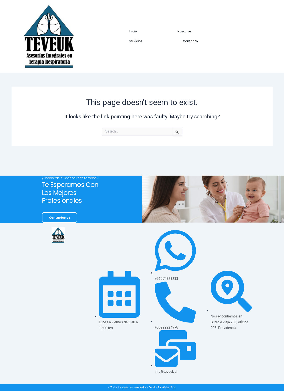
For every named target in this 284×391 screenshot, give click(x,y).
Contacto (190, 36)
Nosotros (138, 36)
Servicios (164, 36)
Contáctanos (57, 259)
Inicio (117, 36)
